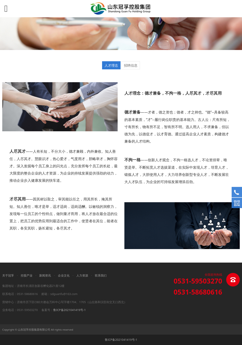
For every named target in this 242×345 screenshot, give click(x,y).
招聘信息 (130, 65)
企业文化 (64, 275)
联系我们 (101, 275)
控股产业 (26, 275)
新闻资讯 (45, 275)
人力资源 (82, 275)
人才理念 (111, 65)
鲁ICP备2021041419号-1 (69, 310)
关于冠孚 (8, 275)
